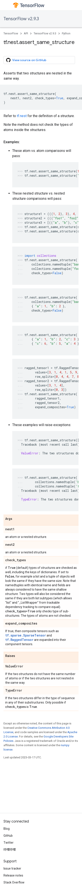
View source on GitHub (26, 60)
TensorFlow (10, 33)
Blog (6, 828)
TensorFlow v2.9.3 (21, 19)
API (26, 33)
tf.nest (22, 116)
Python (66, 33)
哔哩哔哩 (9, 849)
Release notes (13, 875)
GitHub (8, 835)
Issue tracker (12, 868)
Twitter (8, 842)
